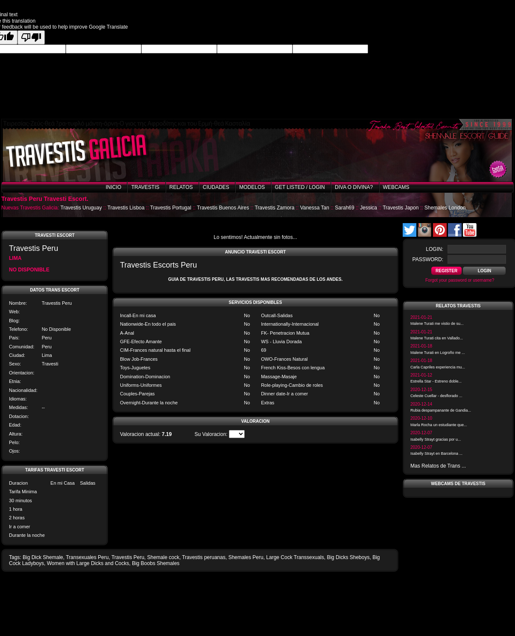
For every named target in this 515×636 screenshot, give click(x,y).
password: (428, 259)
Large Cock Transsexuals (295, 557)
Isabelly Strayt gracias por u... (435, 439)
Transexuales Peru (87, 557)
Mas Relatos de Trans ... (438, 466)
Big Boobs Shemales (155, 563)
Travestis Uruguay (81, 208)
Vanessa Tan (314, 208)
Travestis (145, 187)
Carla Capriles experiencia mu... (437, 367)
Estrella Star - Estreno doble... (436, 381)
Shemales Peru (245, 557)
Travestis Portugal (170, 208)
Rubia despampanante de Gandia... (440, 410)
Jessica (368, 208)
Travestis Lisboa (126, 208)
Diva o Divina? (354, 187)
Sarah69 (344, 208)
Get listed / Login (300, 187)
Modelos (252, 187)
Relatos (181, 187)
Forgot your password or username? (459, 280)
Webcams (396, 187)
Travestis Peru (127, 557)
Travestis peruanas (203, 557)
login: (434, 249)
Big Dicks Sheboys (348, 557)
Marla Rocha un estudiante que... (438, 425)
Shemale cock (163, 557)
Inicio (113, 187)
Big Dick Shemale (43, 557)
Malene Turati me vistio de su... (437, 323)
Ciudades (216, 187)
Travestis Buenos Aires (223, 208)
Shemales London (445, 208)
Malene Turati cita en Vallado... (436, 338)
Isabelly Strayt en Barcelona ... (436, 453)
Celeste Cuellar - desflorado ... (436, 396)
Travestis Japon (400, 208)
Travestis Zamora (274, 208)
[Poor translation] (31, 37)
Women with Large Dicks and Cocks (88, 563)
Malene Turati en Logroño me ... (437, 352)
